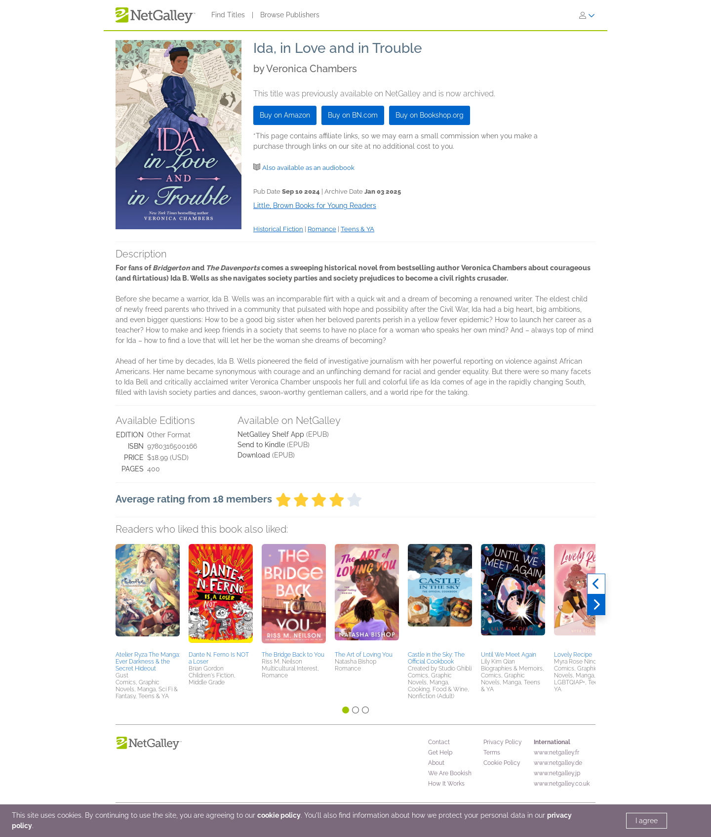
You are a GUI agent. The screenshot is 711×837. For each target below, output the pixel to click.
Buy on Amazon (285, 115)
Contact (439, 742)
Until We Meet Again (508, 654)
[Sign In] (587, 15)
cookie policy (279, 815)
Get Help (440, 752)
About (436, 762)
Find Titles (228, 15)
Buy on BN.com (353, 115)
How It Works (446, 783)
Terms (491, 752)
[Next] (596, 604)
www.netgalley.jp (557, 773)
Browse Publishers (289, 15)
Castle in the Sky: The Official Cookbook (436, 658)
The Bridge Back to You (293, 654)
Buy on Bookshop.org (429, 115)
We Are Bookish (450, 773)
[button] (148, 596)
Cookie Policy (501, 762)
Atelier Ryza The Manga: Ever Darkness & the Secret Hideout (148, 661)
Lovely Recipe (573, 654)
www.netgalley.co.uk (562, 783)
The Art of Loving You (364, 654)
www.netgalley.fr (556, 752)
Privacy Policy (502, 742)
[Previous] (596, 584)
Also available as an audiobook (308, 167)
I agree (646, 821)
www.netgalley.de (558, 762)
